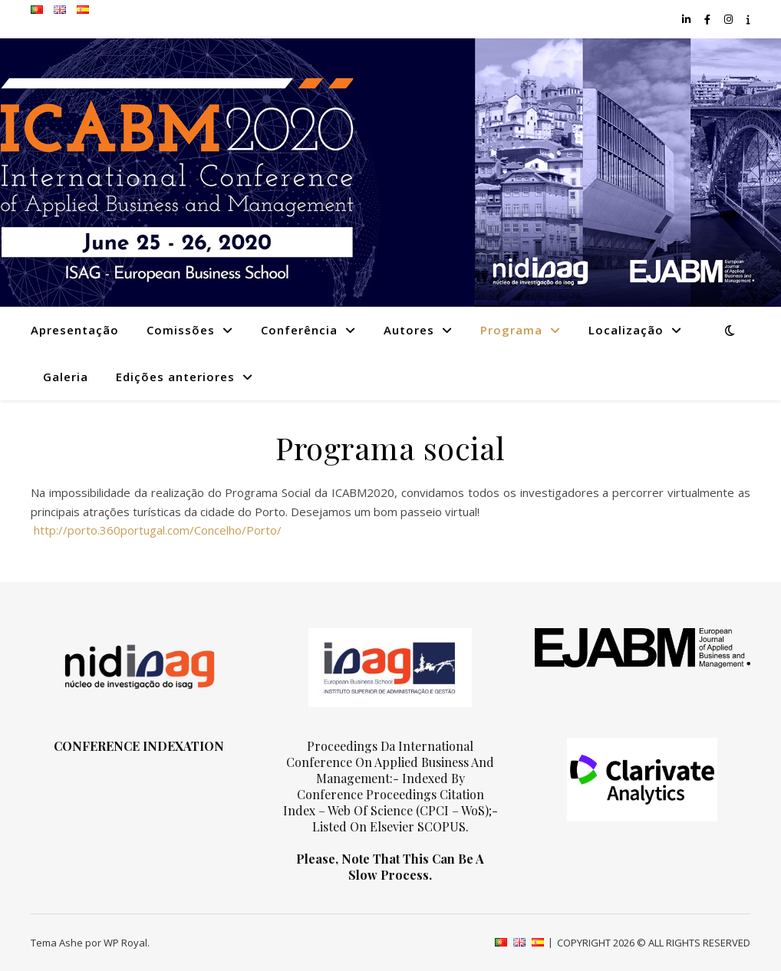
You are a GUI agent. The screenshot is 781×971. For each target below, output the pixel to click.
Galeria (65, 376)
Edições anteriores (175, 376)
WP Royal (125, 943)
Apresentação (75, 329)
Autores (409, 329)
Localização (626, 329)
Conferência (299, 329)
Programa (511, 329)
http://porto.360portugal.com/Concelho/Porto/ (156, 530)
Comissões (181, 329)
